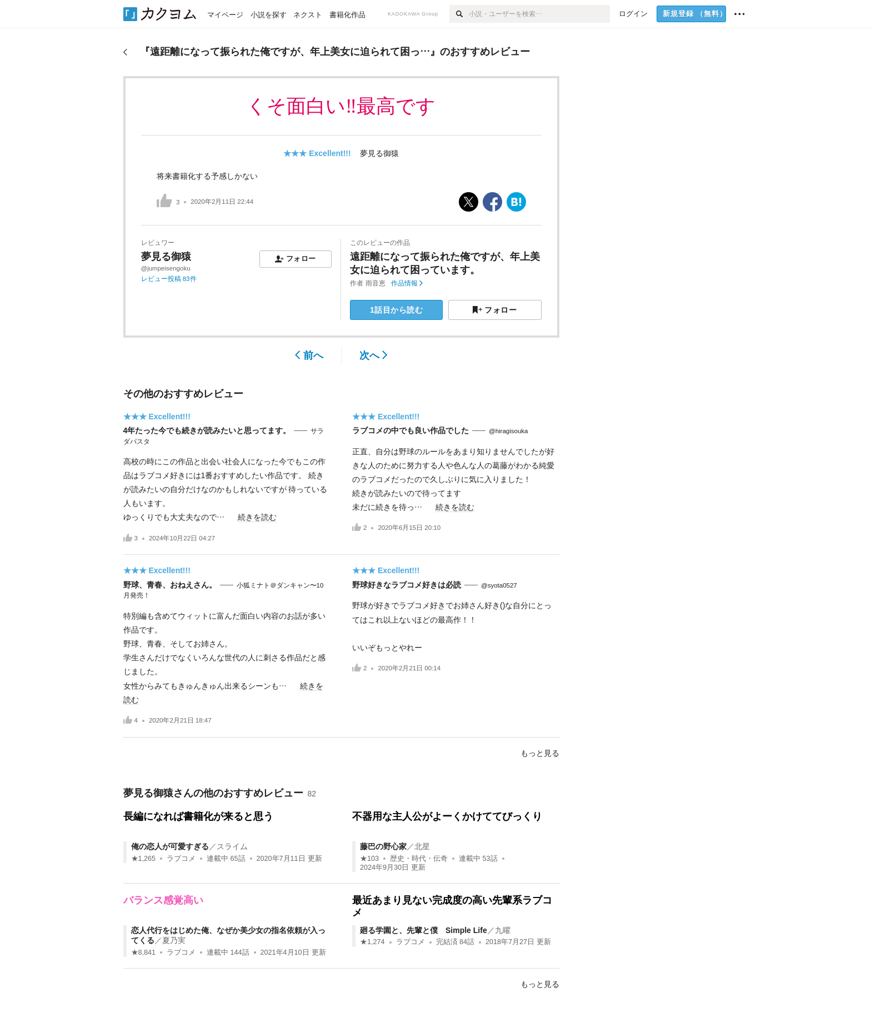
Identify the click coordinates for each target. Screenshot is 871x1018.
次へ (373, 355)
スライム (232, 846)
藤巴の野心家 (383, 846)
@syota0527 (499, 585)
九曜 (502, 930)
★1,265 (143, 858)
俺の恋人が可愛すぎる (170, 846)
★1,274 (372, 942)
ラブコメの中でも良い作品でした (410, 430)
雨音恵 (376, 283)
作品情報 (407, 283)
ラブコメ (181, 858)
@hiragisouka (508, 431)
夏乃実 (174, 940)
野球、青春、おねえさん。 (170, 584)
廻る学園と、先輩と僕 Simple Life (423, 930)
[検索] (459, 14)
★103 (369, 858)
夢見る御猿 (379, 153)
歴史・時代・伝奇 (419, 858)
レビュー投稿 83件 (169, 278)
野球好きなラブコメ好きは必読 (406, 584)
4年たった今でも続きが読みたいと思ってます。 (207, 430)
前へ (309, 355)
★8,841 (143, 952)
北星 (422, 846)
